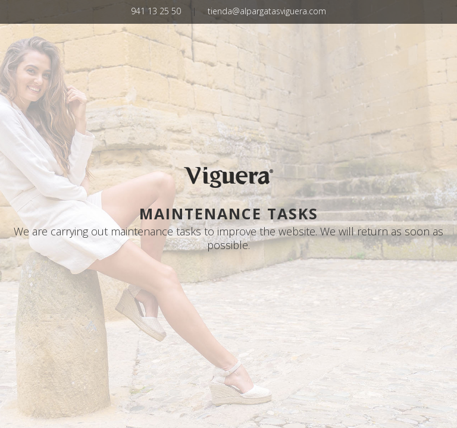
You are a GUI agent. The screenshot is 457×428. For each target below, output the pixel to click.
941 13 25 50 (156, 11)
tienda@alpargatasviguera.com (267, 11)
